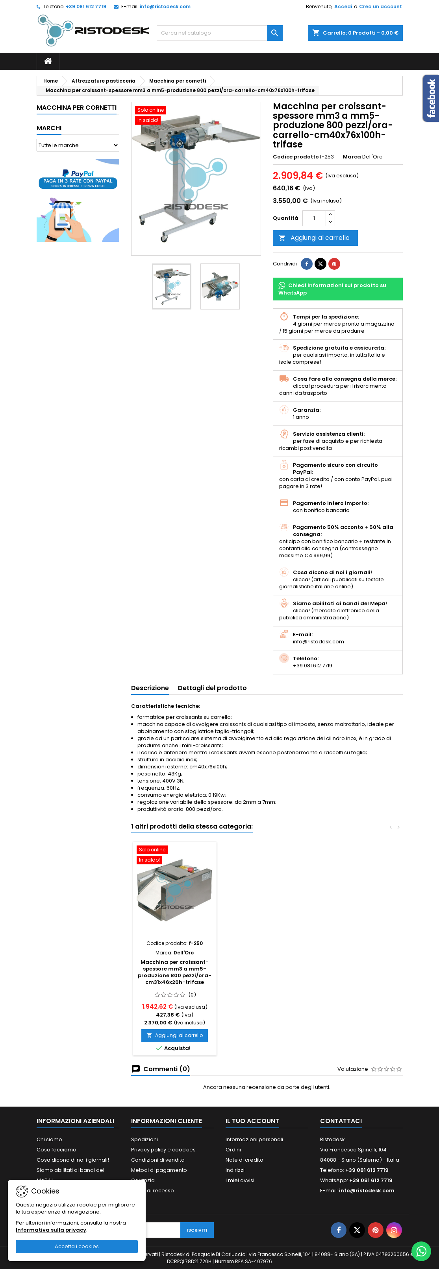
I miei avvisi (240, 1180)
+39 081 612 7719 (86, 6)
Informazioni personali (254, 1139)
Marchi (49, 128)
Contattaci (341, 1120)
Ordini (233, 1149)
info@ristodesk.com (165, 6)
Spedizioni (144, 1139)
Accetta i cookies (77, 1246)
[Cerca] (220, 33)
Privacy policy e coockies (163, 1149)
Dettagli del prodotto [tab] (212, 688)
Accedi (343, 6)
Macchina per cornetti (77, 107)
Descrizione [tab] (150, 688)
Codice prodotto (296, 156)
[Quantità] (314, 218)
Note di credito (244, 1160)
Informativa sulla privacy (51, 1230)
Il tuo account (252, 1120)
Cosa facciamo (56, 1149)
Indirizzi (235, 1170)
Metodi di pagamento (159, 1170)
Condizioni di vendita (158, 1160)
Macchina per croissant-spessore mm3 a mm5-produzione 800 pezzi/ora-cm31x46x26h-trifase (174, 972)
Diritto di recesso (152, 1190)
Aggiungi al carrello (314, 237)
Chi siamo (49, 1139)
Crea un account (380, 6)
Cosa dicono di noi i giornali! (73, 1160)
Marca (352, 156)
